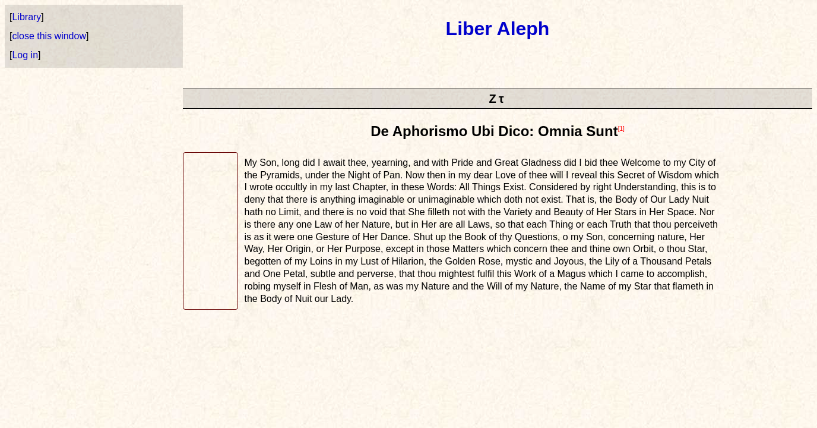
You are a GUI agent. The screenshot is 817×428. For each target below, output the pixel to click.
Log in (25, 55)
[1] (621, 128)
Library (26, 17)
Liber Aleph (498, 28)
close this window (49, 36)
